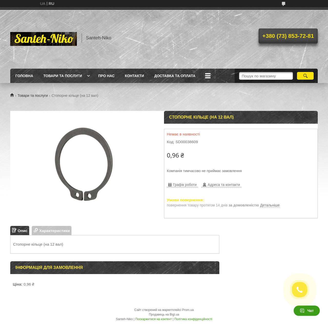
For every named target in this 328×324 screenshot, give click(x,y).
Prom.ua (188, 310)
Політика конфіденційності (193, 319)
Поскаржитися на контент (153, 319)
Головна (24, 76)
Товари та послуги (62, 76)
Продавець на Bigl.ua (164, 314)
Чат (307, 310)
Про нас (106, 76)
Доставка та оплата (175, 76)
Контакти (134, 76)
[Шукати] (305, 76)
